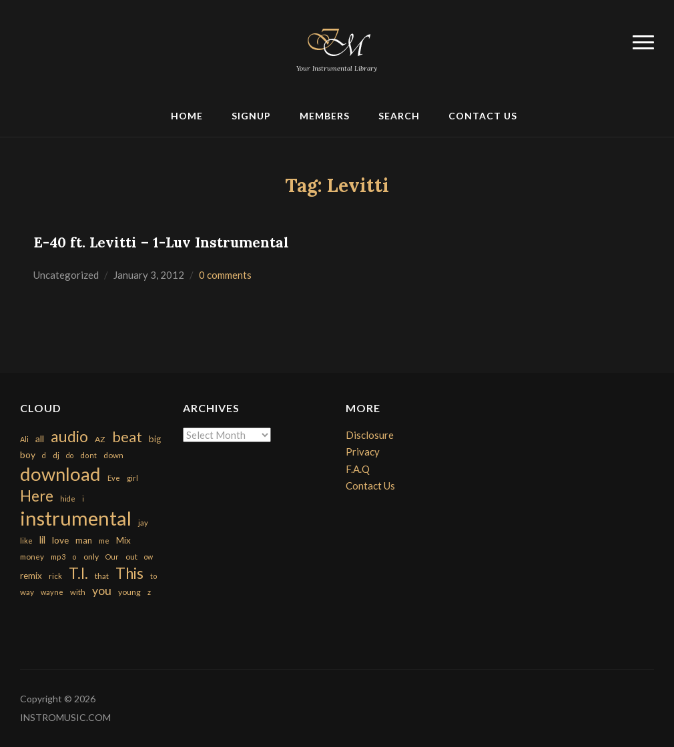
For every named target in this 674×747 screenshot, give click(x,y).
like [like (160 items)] (26, 540)
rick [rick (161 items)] (55, 576)
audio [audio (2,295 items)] (69, 437)
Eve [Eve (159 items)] (113, 478)
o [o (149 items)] (74, 556)
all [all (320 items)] (39, 438)
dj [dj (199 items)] (56, 455)
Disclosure (370, 435)
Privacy (363, 452)
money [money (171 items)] (32, 556)
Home (187, 115)
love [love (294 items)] (60, 540)
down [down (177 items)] (113, 455)
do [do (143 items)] (69, 455)
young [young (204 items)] (129, 592)
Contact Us (482, 115)
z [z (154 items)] (149, 592)
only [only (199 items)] (91, 557)
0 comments (225, 275)
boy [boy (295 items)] (27, 454)
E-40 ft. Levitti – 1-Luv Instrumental (161, 242)
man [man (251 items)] (83, 540)
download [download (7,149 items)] (60, 474)
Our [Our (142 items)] (112, 556)
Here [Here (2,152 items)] (36, 496)
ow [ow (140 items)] (148, 556)
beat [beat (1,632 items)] (127, 437)
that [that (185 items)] (102, 576)
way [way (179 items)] (27, 592)
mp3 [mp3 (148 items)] (58, 556)
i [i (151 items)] (83, 498)
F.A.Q (358, 469)
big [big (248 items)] (155, 439)
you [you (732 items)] (101, 590)
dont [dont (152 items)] (88, 455)
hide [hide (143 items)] (67, 498)
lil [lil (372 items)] (42, 540)
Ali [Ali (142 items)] (24, 439)
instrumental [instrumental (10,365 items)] (75, 518)
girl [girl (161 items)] (132, 478)
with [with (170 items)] (77, 592)
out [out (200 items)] (131, 557)
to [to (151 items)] (153, 576)
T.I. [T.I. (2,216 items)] (78, 573)
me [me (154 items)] (104, 540)
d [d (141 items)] (44, 455)
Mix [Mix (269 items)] (123, 540)
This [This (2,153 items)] (129, 573)
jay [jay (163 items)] (143, 522)
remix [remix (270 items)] (31, 575)
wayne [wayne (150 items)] (52, 592)
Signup (251, 115)
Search (399, 115)
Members (325, 115)
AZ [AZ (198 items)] (100, 439)
